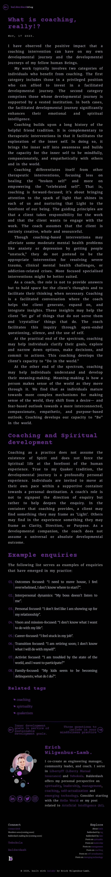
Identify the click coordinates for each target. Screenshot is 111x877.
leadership (71, 786)
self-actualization (74, 790)
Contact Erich (14, 829)
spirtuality (24, 706)
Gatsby (51, 871)
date (101, 836)
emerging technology (61, 795)
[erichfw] (12, 798)
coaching (23, 700)
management (92, 786)
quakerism (25, 713)
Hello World (69, 800)
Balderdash (17, 850)
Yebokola (77, 776)
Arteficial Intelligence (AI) (82, 805)
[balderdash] (18, 7)
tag (101, 832)
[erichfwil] (35, 798)
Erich (100, 829)
